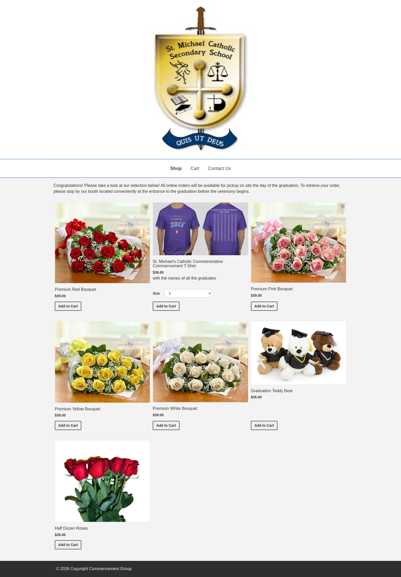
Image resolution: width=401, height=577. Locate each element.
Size (156, 293)
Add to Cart (69, 305)
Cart (195, 168)
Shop (176, 168)
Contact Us (219, 168)
